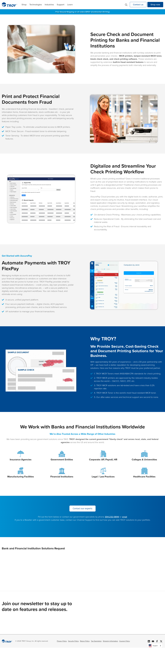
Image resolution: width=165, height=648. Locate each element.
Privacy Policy (62, 641)
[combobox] (155, 645)
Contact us (138, 4)
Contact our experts (82, 508)
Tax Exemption (96, 641)
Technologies (35, 4)
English (153, 645)
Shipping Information (110, 641)
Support (60, 4)
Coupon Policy (124, 641)
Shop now (155, 4)
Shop (24, 4)
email (124, 517)
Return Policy (85, 641)
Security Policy (73, 641)
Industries (49, 4)
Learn (70, 4)
